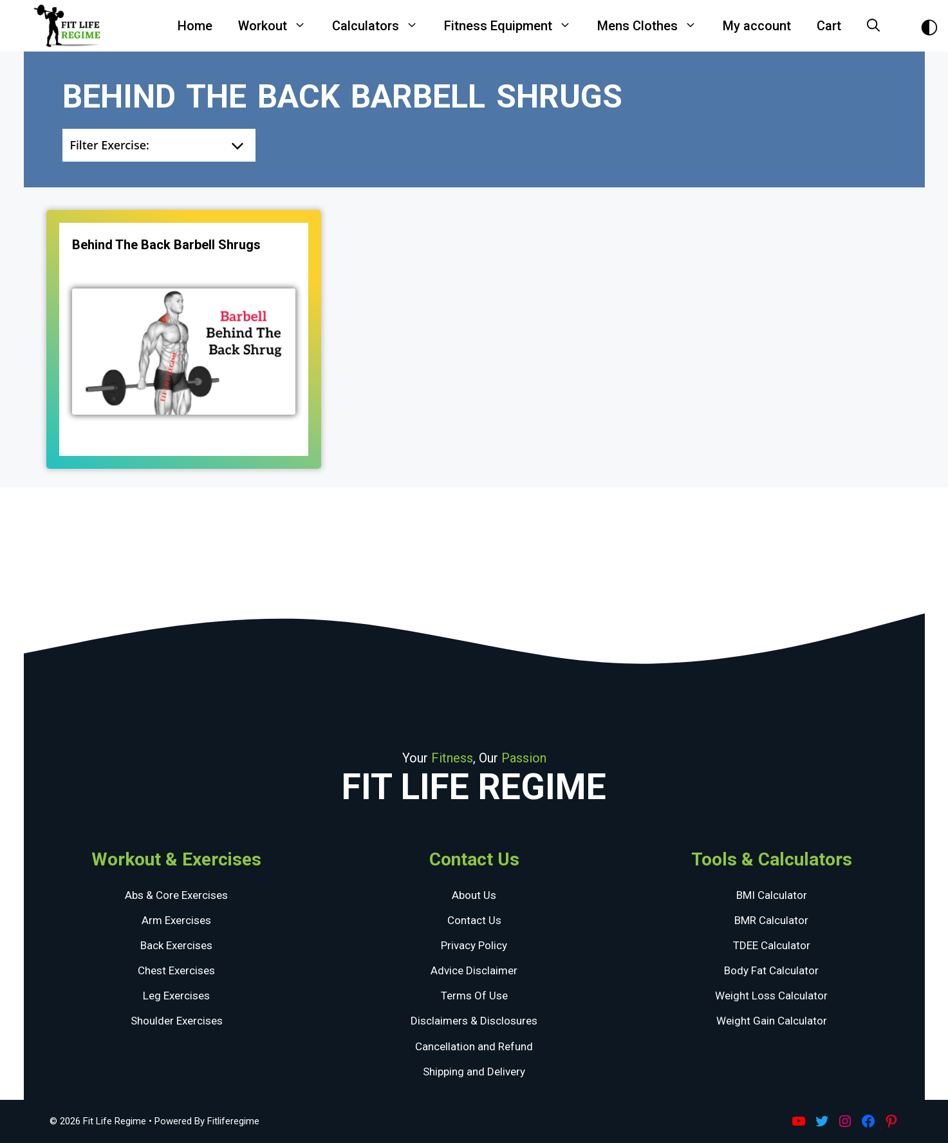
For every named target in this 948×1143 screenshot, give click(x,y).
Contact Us (474, 920)
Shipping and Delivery (474, 1071)
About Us (474, 895)
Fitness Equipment (514, 25)
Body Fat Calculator (771, 970)
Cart (829, 25)
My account (757, 25)
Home (195, 25)
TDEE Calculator (771, 945)
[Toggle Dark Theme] (929, 26)
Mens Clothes (653, 25)
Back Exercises (176, 945)
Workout (278, 25)
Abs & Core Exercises (176, 895)
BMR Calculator (771, 920)
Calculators (381, 25)
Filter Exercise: (109, 145)
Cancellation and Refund (474, 1046)
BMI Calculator (771, 895)
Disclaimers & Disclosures (474, 1020)
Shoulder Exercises (177, 1020)
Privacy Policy (474, 945)
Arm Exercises (176, 920)
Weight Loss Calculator (771, 995)
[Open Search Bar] (873, 25)
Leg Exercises (176, 995)
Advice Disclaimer (474, 970)
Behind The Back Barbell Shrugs (166, 244)
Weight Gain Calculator (771, 1020)
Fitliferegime (233, 1121)
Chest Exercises (176, 970)
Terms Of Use (474, 995)
